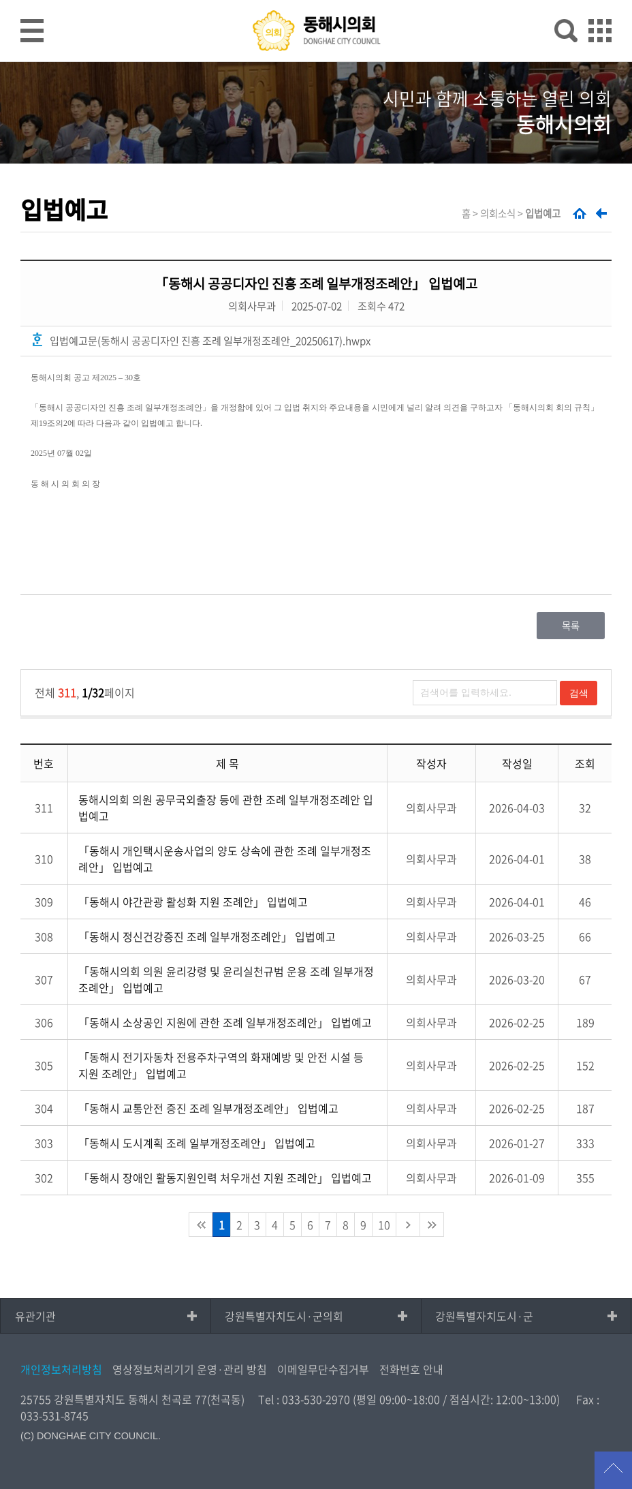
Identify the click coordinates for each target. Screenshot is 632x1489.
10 (384, 1224)
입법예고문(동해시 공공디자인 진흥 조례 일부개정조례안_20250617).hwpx (210, 340)
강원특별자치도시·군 (484, 1316)
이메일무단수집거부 (323, 1369)
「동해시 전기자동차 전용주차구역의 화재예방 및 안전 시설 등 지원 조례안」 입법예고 (221, 1065)
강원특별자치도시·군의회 (284, 1316)
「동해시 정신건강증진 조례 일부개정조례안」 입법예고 (207, 936)
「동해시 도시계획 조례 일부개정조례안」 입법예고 (196, 1143)
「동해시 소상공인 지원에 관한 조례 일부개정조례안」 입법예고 (225, 1022)
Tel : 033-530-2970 (304, 1399)
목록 (571, 625)
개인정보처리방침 (61, 1369)
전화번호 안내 (411, 1369)
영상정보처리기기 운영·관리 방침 (189, 1369)
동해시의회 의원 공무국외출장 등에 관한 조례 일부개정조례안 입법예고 (225, 807)
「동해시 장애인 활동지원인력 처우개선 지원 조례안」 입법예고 (225, 1177)
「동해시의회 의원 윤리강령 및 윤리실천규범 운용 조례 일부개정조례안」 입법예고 (226, 979)
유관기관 (35, 1316)
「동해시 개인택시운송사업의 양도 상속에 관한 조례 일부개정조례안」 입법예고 (224, 858)
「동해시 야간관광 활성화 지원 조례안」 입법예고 (193, 901)
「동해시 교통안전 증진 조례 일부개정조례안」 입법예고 (208, 1108)
